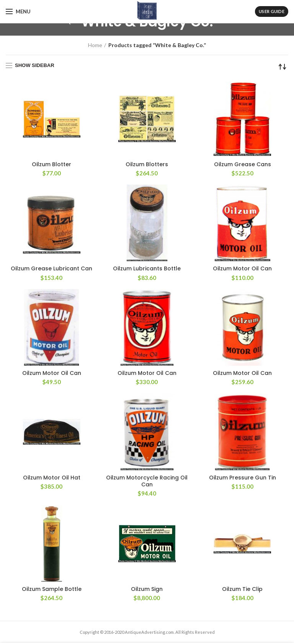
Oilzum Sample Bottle (52, 589)
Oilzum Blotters (147, 164)
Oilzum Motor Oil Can (242, 268)
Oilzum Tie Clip (242, 589)
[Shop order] (282, 66)
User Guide (271, 11)
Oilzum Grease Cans (242, 164)
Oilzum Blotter (51, 164)
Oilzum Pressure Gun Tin (242, 477)
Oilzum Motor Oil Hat (51, 477)
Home (95, 45)
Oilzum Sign (147, 589)
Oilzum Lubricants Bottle (147, 268)
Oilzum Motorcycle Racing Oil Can (147, 481)
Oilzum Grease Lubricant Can (51, 268)
